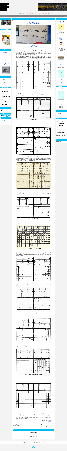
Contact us (4, 109)
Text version (4, 110)
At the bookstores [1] (5, 54)
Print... (46, 426)
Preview (42, 426)
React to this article (33, 432)
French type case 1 (17, 18)
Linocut (6, 59)
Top (33, 447)
